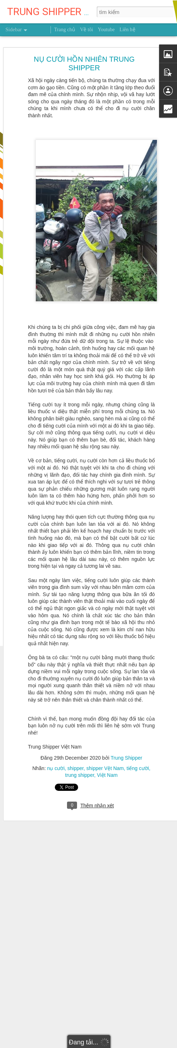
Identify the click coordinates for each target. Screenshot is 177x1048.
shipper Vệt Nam (105, 751)
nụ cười (56, 751)
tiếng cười (137, 751)
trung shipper (79, 758)
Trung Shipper (126, 740)
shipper (75, 751)
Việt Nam (107, 758)
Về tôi (86, 29)
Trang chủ (64, 29)
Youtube (106, 29)
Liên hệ (127, 29)
